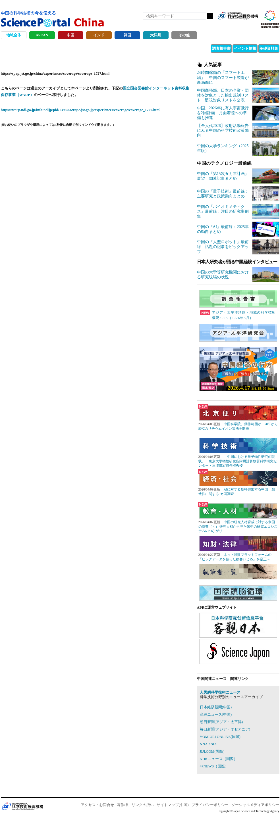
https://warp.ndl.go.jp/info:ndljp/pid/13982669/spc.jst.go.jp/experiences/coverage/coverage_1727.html (81, 110)
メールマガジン (253, 25)
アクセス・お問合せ (97, 805)
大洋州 (155, 35)
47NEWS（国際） (214, 766)
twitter (243, 25)
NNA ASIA (208, 744)
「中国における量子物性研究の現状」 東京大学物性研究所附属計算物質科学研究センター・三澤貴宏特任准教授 (237, 461)
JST (22, 806)
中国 (70, 35)
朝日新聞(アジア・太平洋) (221, 722)
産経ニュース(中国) (216, 714)
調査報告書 (221, 48)
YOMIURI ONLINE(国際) (220, 736)
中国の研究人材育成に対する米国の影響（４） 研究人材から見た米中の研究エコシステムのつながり (238, 526)
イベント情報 (245, 48)
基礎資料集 (269, 48)
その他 (184, 35)
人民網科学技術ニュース (220, 692)
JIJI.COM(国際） (213, 751)
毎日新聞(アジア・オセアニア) (225, 729)
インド (98, 35)
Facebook (234, 25)
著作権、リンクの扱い (135, 805)
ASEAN (42, 35)
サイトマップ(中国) (173, 805)
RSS (224, 25)
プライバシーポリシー (210, 805)
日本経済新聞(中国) (216, 707)
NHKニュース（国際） (218, 759)
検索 (210, 16)
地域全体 (13, 35)
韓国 (127, 35)
